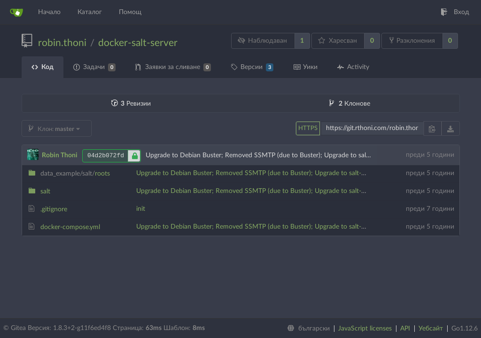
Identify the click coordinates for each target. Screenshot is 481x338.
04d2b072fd (113, 156)
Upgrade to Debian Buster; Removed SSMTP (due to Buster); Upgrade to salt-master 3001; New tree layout (292, 173)
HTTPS (308, 128)
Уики (305, 67)
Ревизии (131, 103)
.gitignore (53, 209)
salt (45, 191)
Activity (353, 67)
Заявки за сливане (173, 67)
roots (75, 173)
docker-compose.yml (70, 227)
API (405, 328)
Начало (49, 12)
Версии (252, 67)
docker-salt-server (138, 43)
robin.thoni (62, 43)
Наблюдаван (262, 40)
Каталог (90, 12)
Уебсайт (431, 328)
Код (42, 67)
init (140, 209)
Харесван (337, 40)
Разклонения (412, 40)
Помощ (130, 12)
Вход (455, 12)
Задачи (94, 67)
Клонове (349, 103)
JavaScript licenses (365, 328)
